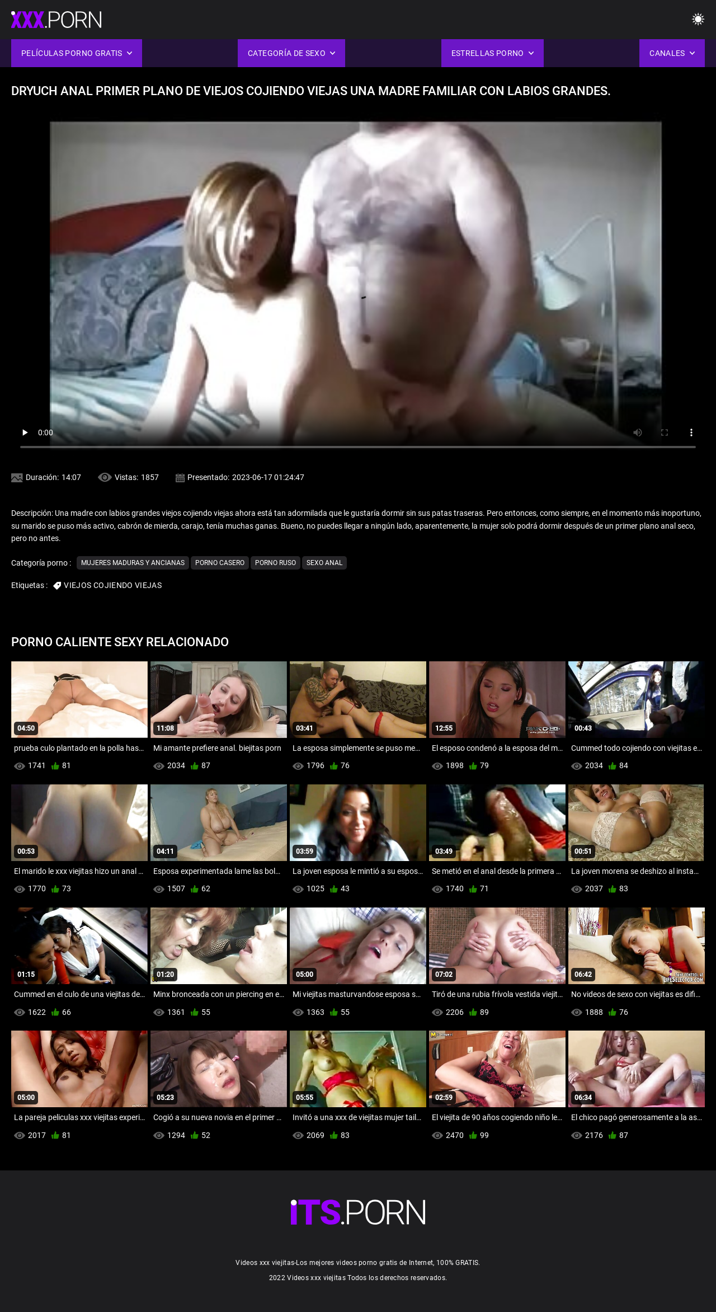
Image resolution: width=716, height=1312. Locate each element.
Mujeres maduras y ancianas (133, 563)
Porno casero (219, 563)
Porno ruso (275, 563)
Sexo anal (324, 563)
